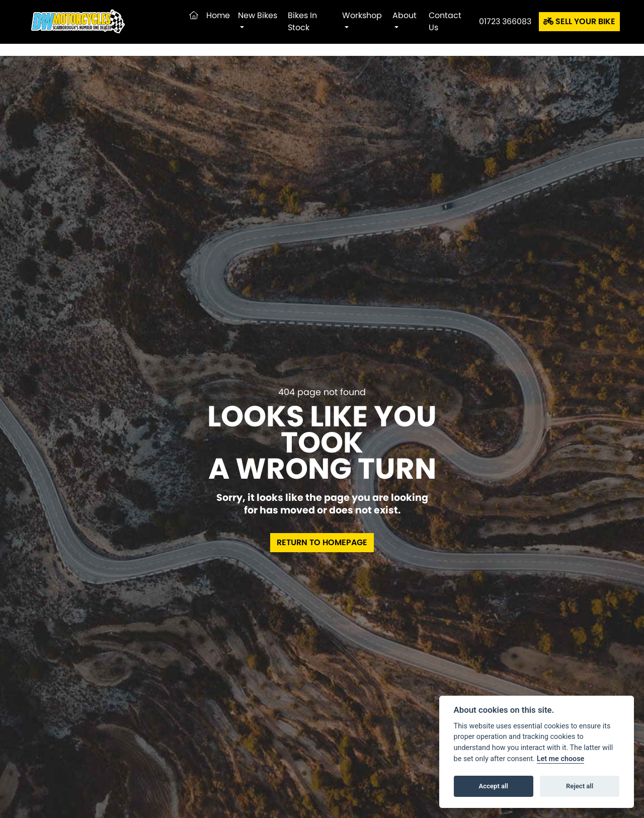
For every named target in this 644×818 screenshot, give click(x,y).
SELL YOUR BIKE (579, 21)
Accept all (493, 786)
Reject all (579, 786)
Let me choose (561, 759)
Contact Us (445, 21)
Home (218, 15)
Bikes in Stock (302, 21)
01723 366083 (505, 21)
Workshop (362, 15)
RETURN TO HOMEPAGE (322, 542)
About (404, 15)
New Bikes (257, 15)
